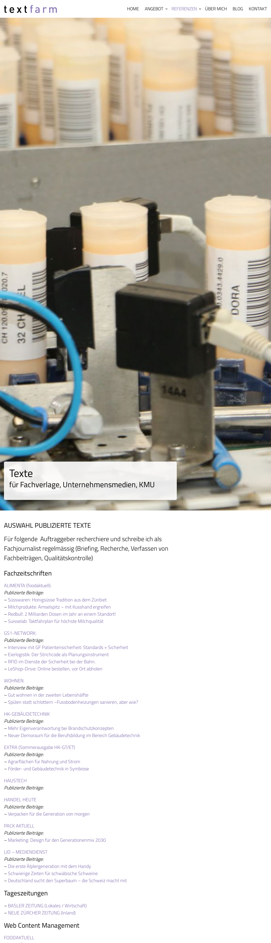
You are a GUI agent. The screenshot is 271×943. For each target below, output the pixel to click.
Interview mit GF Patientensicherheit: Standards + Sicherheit (68, 647)
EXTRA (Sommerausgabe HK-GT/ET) (39, 747)
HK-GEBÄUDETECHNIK (27, 713)
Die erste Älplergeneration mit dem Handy (49, 866)
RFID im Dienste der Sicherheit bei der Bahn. (52, 661)
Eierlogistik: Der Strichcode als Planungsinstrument (58, 654)
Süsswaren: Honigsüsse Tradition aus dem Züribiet (57, 599)
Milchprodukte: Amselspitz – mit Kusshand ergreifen (59, 606)
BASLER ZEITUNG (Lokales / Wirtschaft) (47, 905)
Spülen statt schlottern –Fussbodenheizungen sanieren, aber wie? (73, 702)
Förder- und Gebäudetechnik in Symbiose (48, 768)
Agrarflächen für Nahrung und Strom (44, 761)
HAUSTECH (15, 780)
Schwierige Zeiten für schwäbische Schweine (53, 873)
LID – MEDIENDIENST (25, 851)
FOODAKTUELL (19, 937)
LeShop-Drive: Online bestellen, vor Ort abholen (55, 668)
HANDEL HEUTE (20, 799)
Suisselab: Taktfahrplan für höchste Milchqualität (55, 621)
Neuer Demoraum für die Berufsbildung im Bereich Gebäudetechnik (74, 735)
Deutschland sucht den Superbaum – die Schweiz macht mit (67, 880)
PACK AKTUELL (19, 825)
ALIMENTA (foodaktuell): (28, 585)
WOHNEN (14, 680)
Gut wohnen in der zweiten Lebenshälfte (48, 694)
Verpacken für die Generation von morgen (49, 813)
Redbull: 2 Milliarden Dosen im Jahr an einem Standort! (62, 614)
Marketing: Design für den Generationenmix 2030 (57, 840)
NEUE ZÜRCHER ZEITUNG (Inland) (42, 912)
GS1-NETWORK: (20, 633)
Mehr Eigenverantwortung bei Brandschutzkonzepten (61, 728)
